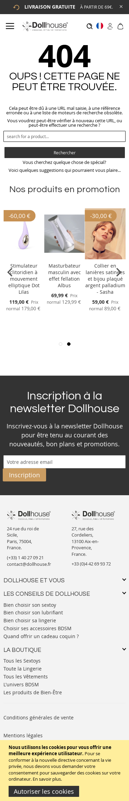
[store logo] (45, 26)
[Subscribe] (24, 474)
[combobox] (64, 136)
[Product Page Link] (23, 257)
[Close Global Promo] (120, 6)
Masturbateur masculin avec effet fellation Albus (64, 275)
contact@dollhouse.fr (29, 564)
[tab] (64, 581)
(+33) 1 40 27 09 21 (25, 557)
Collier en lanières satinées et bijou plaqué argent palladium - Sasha (105, 278)
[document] (65, 770)
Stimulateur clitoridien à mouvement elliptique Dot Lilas (24, 278)
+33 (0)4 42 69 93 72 (91, 564)
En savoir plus (47, 779)
